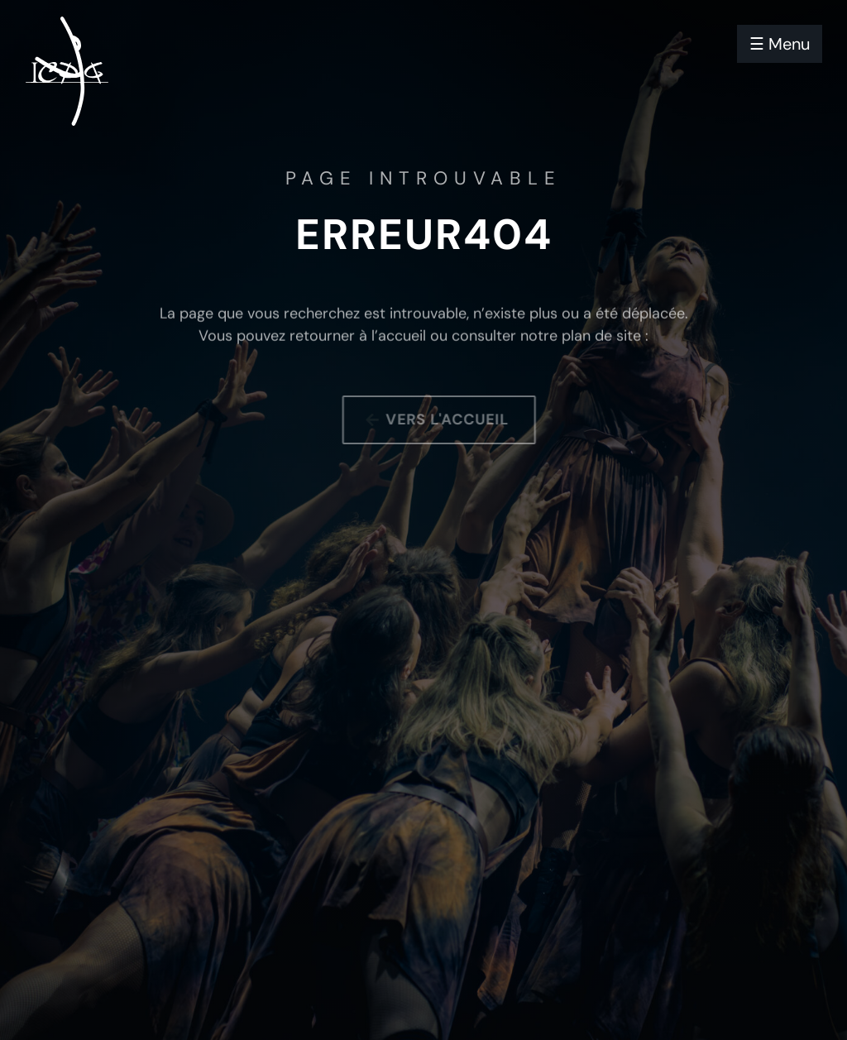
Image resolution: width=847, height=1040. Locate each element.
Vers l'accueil (453, 419)
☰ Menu (779, 44)
